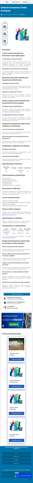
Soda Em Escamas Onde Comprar (12, 112)
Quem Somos (16, 2)
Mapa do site (16, 463)
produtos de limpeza (12, 308)
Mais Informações (16, 359)
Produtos (26, 2)
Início (7, 2)
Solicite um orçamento (17, 294)
